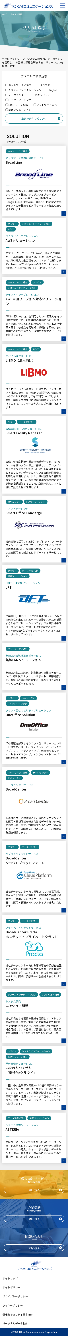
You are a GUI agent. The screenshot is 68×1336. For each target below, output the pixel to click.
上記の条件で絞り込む (34, 118)
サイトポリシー (11, 1287)
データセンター (15, 95)
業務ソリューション (18, 110)
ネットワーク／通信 (18, 85)
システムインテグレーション (23, 90)
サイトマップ (10, 1278)
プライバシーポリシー (15, 1296)
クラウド (43, 85)
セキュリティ (41, 95)
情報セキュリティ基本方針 (18, 1314)
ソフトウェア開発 (45, 105)
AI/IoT (52, 90)
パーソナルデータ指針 (15, 1323)
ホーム (4, 14)
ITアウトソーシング (18, 100)
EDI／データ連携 (16, 105)
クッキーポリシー (13, 1305)
